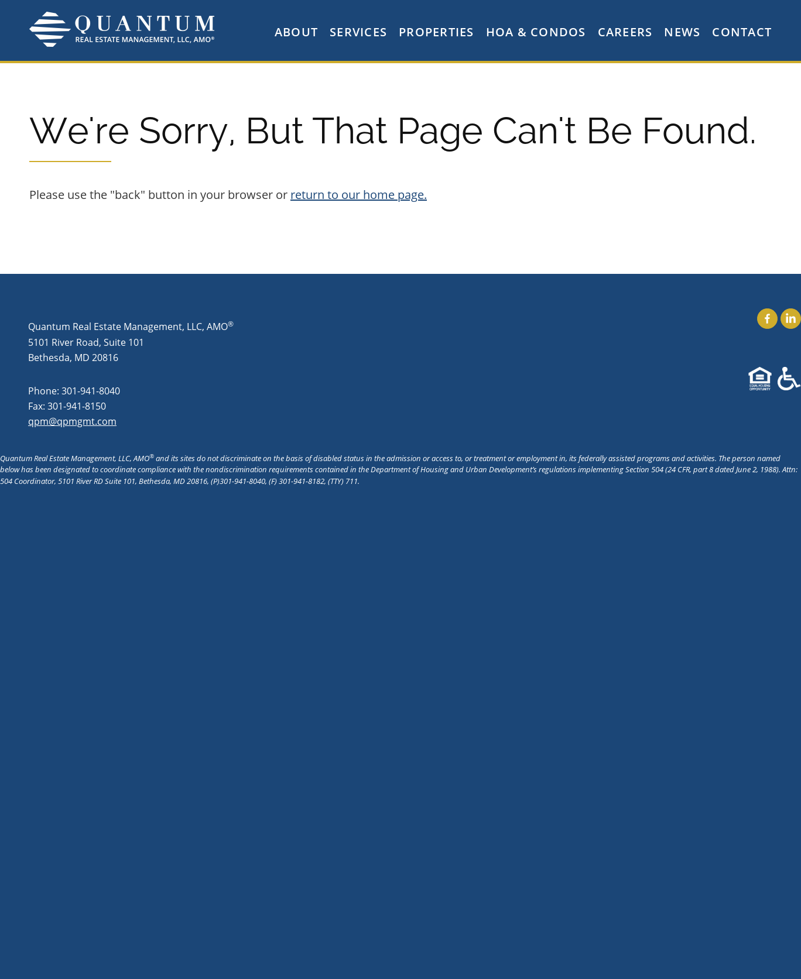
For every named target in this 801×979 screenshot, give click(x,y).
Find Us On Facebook (767, 318)
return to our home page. (358, 194)
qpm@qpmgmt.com (72, 421)
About (296, 32)
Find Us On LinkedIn (791, 318)
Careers (625, 32)
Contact (742, 32)
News (682, 32)
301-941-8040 (90, 390)
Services (358, 32)
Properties (436, 32)
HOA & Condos (536, 32)
